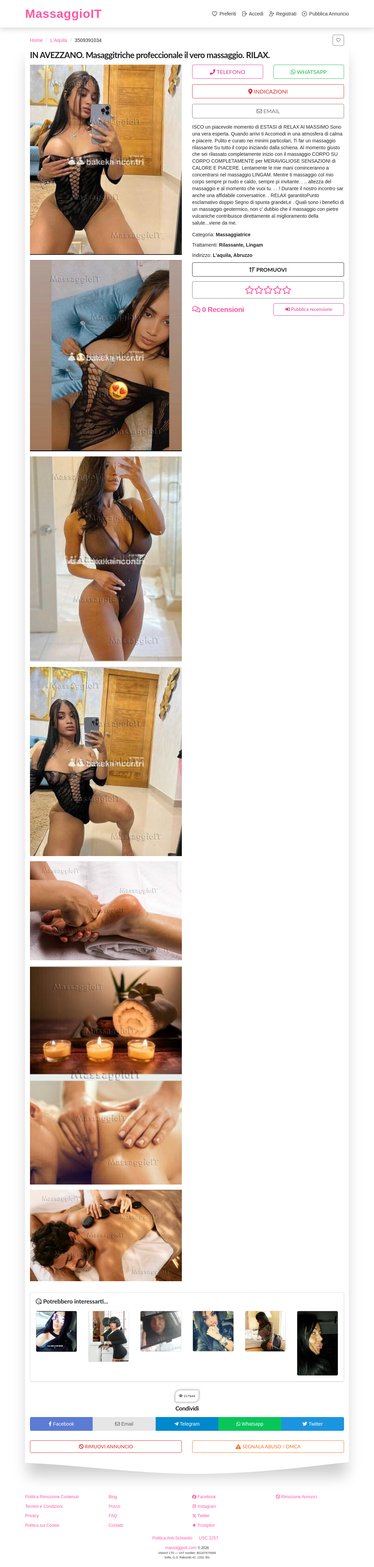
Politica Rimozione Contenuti (52, 1496)
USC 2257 (208, 1538)
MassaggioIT (63, 13)
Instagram (204, 1506)
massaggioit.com (181, 1547)
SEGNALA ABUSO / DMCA (268, 1446)
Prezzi (115, 1506)
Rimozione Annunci (296, 1496)
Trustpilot (203, 1525)
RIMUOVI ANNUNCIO (106, 1446)
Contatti (116, 1525)
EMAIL (268, 111)
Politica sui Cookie (42, 1525)
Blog (113, 1496)
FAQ (113, 1515)
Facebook (204, 1496)
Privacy (32, 1515)
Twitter (201, 1515)
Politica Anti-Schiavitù (172, 1538)
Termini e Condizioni (44, 1506)
